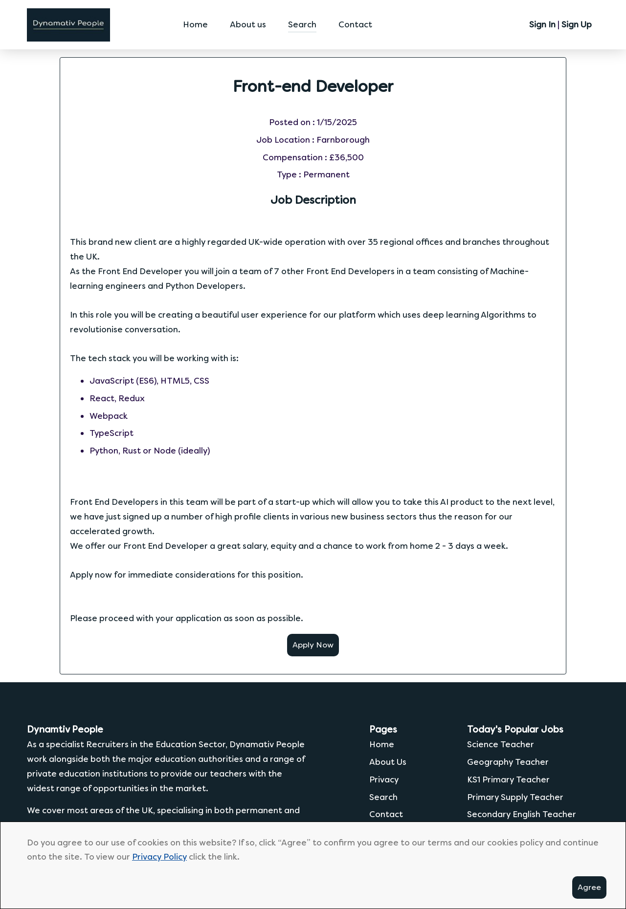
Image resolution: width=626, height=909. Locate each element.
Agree (589, 887)
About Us (387, 760)
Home (195, 23)
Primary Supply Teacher (515, 795)
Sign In (542, 23)
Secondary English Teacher (521, 812)
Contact (355, 23)
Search (302, 23)
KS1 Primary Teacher (508, 778)
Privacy (384, 778)
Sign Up (576, 23)
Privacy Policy (159, 856)
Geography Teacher (508, 760)
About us (248, 23)
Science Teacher (500, 742)
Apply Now (313, 643)
